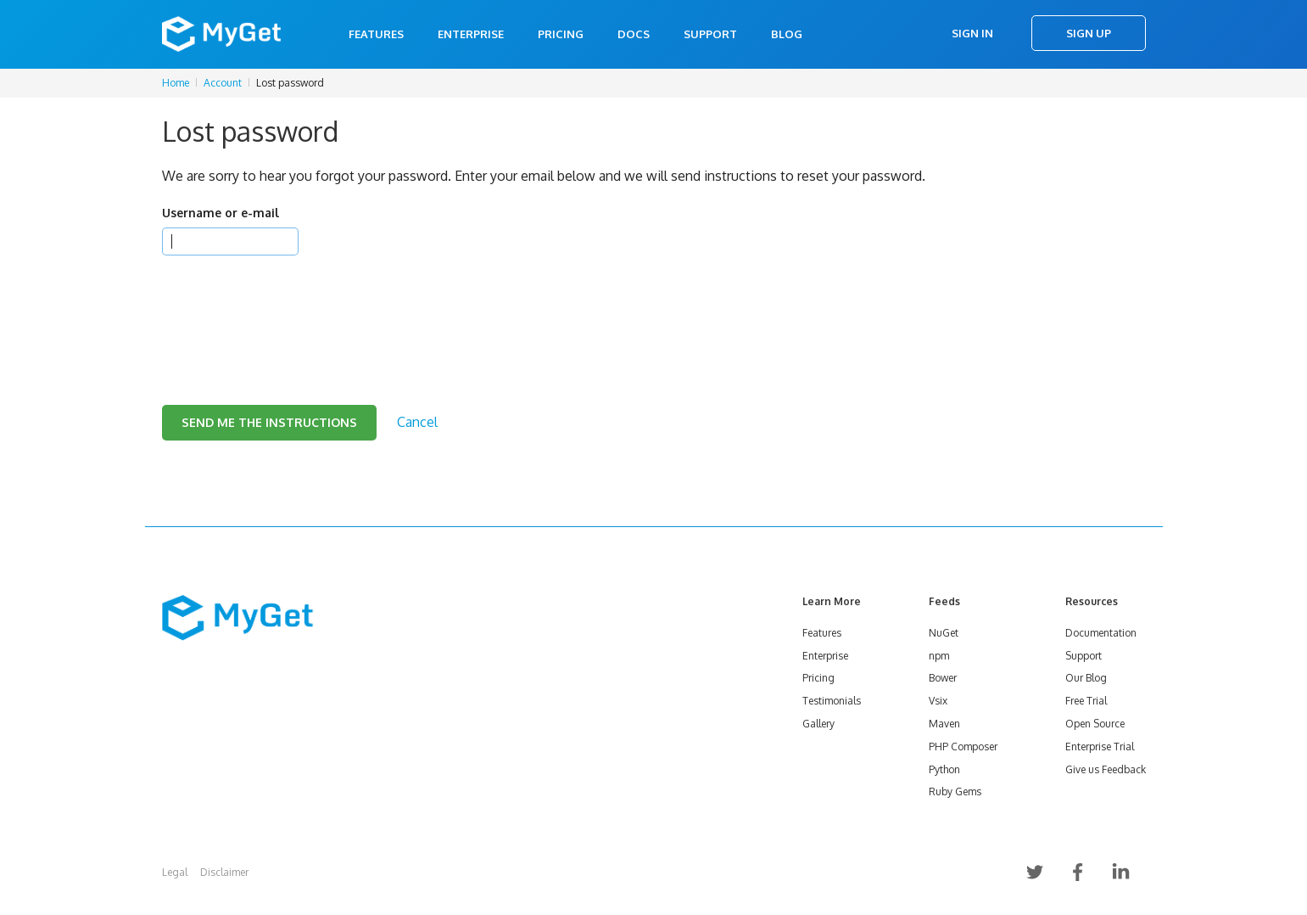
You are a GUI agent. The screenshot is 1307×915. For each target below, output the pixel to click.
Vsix (938, 700)
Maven (944, 723)
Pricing (561, 34)
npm (939, 655)
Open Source (1095, 723)
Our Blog (1086, 677)
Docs (633, 34)
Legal (174, 872)
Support (710, 34)
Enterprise (471, 34)
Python (944, 769)
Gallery (818, 723)
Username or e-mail (220, 212)
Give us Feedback (1105, 769)
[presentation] (291, 309)
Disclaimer (224, 872)
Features (376, 34)
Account (223, 82)
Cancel (417, 421)
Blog (786, 34)
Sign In (972, 33)
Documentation (1101, 632)
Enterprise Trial (1099, 746)
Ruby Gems (955, 791)
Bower (943, 677)
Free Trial (1086, 700)
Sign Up (1088, 33)
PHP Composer (963, 746)
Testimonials (831, 700)
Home (175, 82)
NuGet (943, 632)
